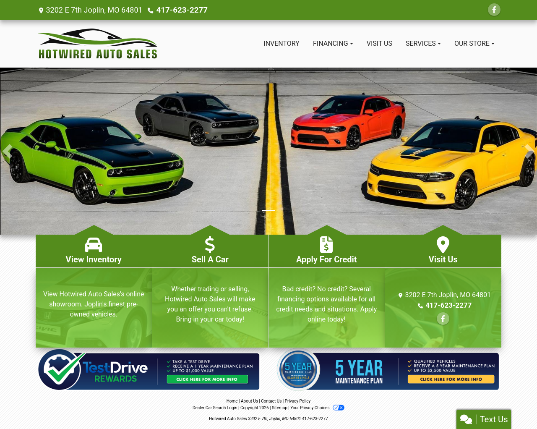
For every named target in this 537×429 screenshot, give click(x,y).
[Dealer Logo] (97, 43)
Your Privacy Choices (317, 407)
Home (232, 401)
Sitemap (279, 407)
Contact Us (271, 401)
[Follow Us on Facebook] (494, 9)
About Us (249, 401)
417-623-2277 (181, 9)
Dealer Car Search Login (215, 407)
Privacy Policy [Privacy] (298, 401)
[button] (7, 151)
